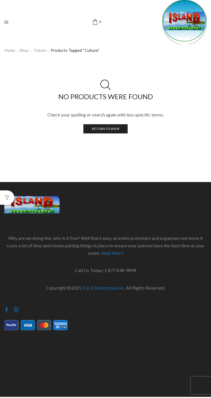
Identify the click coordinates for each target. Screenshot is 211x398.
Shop (24, 50)
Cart (105, 352)
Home (10, 50)
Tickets (40, 50)
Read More (112, 253)
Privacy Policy (105, 388)
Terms (105, 379)
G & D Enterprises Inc (103, 287)
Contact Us (105, 370)
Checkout (105, 361)
